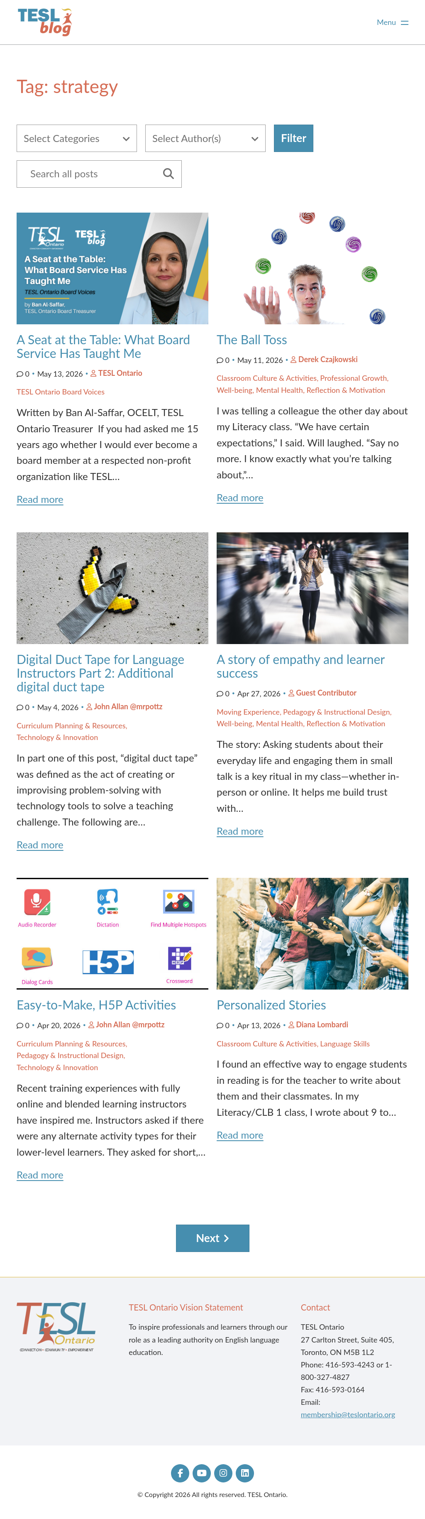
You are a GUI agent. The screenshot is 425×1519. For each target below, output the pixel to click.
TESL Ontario (120, 372)
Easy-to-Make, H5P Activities (96, 1004)
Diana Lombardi (322, 1024)
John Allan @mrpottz (128, 706)
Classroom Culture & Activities (267, 377)
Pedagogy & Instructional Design (336, 711)
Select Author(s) (186, 138)
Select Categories (62, 138)
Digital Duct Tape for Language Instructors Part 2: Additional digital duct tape (100, 673)
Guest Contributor (326, 692)
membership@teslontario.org (348, 1414)
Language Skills (345, 1043)
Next (208, 1238)
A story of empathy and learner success (301, 666)
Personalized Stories (273, 1004)
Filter (293, 138)
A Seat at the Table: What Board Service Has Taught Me (103, 346)
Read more (40, 499)
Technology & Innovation (57, 737)
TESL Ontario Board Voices (61, 391)
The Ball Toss (252, 339)
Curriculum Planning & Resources (71, 725)
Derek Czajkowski (328, 359)
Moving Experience (248, 711)
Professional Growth (353, 377)
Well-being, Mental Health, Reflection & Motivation (301, 389)
